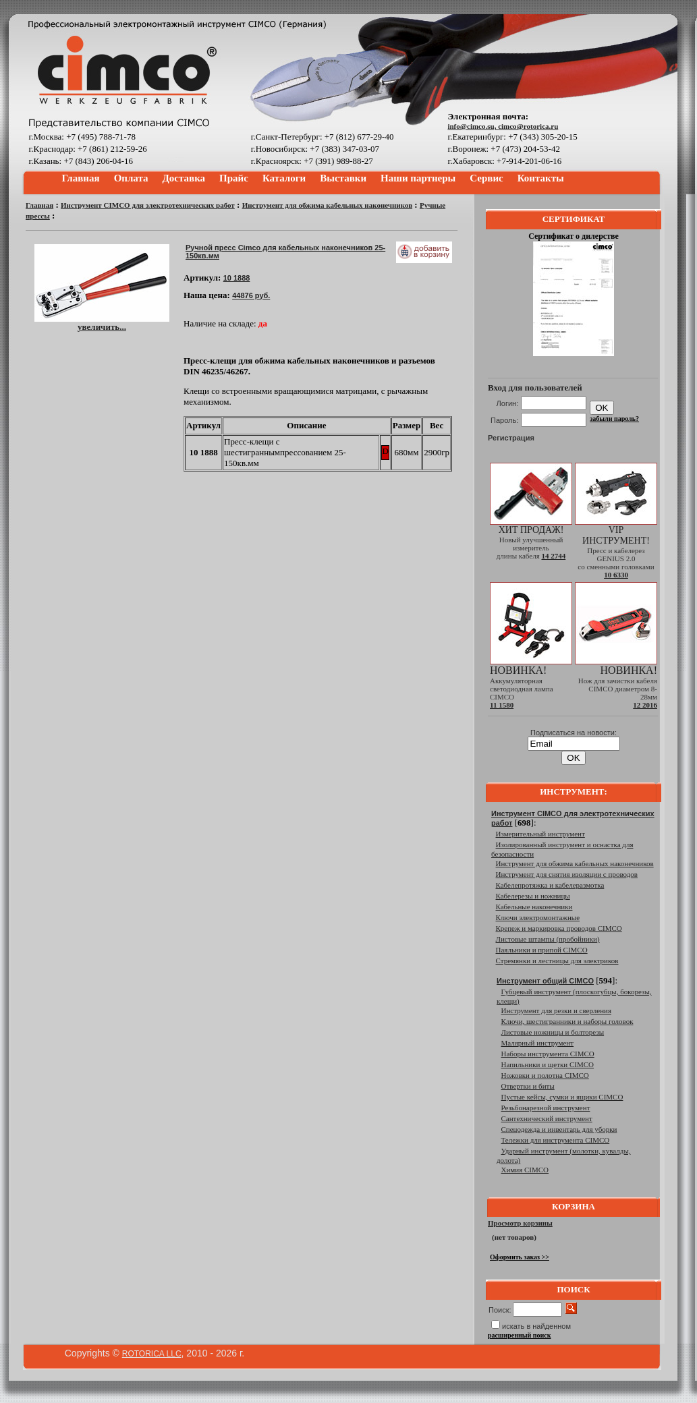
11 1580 (501, 705)
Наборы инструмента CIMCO (547, 1054)
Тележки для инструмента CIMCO (555, 1140)
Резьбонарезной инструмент (545, 1108)
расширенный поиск (519, 1335)
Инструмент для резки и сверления (556, 1010)
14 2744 (553, 556)
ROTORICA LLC (152, 1353)
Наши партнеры (418, 178)
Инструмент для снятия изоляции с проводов (567, 874)
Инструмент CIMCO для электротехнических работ (148, 205)
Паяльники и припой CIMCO (542, 950)
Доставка (184, 178)
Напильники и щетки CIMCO (547, 1064)
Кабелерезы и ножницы (533, 896)
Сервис (486, 178)
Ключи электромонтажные (538, 917)
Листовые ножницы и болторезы (553, 1032)
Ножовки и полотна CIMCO (545, 1075)
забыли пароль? (614, 418)
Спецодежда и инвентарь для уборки (559, 1129)
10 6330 (616, 575)
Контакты (541, 178)
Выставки (343, 178)
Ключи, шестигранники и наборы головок (567, 1021)
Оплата (131, 178)
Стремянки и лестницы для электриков (557, 960)
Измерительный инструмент (540, 834)
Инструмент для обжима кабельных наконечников (327, 205)
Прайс (233, 178)
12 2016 (645, 705)
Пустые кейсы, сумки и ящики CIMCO (562, 1097)
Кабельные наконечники (534, 907)
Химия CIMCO (525, 1170)
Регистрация (511, 438)
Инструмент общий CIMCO (545, 981)
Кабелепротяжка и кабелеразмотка (550, 885)
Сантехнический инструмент (546, 1118)
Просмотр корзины (520, 1223)
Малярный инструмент (537, 1043)
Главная (81, 178)
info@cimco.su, (472, 126)
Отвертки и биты (528, 1086)
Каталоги (284, 178)
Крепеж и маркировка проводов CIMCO (559, 928)
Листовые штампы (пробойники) (548, 939)
